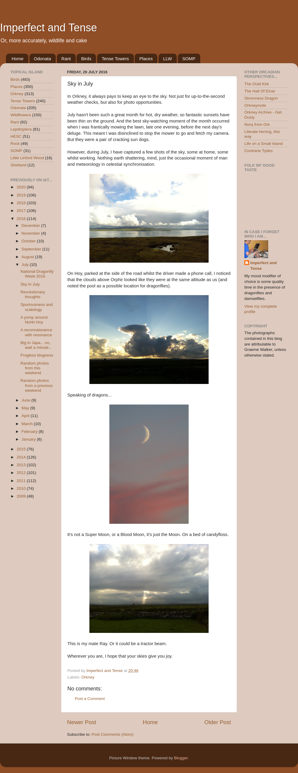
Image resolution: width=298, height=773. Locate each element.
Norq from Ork (257, 124)
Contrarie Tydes (258, 150)
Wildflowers (20, 115)
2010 (22, 488)
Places (146, 58)
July (25, 264)
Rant (66, 58)
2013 (22, 465)
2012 (22, 472)
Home (18, 58)
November (31, 233)
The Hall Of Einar (259, 91)
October (29, 241)
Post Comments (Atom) (113, 734)
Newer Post (81, 722)
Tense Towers (115, 58)
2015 (22, 449)
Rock (15, 143)
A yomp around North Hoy (34, 319)
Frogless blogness (37, 355)
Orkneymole (255, 105)
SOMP (188, 58)
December (31, 225)
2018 (22, 203)
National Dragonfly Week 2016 (37, 273)
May (25, 408)
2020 (22, 187)
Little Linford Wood (27, 158)
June (26, 400)
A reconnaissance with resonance (36, 332)
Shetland (18, 165)
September (31, 249)
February (30, 431)
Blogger (181, 758)
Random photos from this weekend (35, 368)
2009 (22, 496)
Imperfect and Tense (48, 27)
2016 (22, 218)
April (26, 415)
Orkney (87, 677)
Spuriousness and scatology (37, 307)
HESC (16, 136)
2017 (22, 210)
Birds (86, 58)
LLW (167, 58)
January (29, 439)
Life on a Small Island (263, 143)
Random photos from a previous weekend (37, 385)
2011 (22, 480)
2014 (22, 457)
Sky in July (30, 284)
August (28, 257)
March (27, 424)
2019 (22, 195)
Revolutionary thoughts (33, 294)
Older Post (217, 722)
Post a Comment (90, 698)
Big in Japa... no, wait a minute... (36, 345)
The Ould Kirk (256, 84)
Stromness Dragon (261, 98)
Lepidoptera (21, 129)
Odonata (42, 58)
